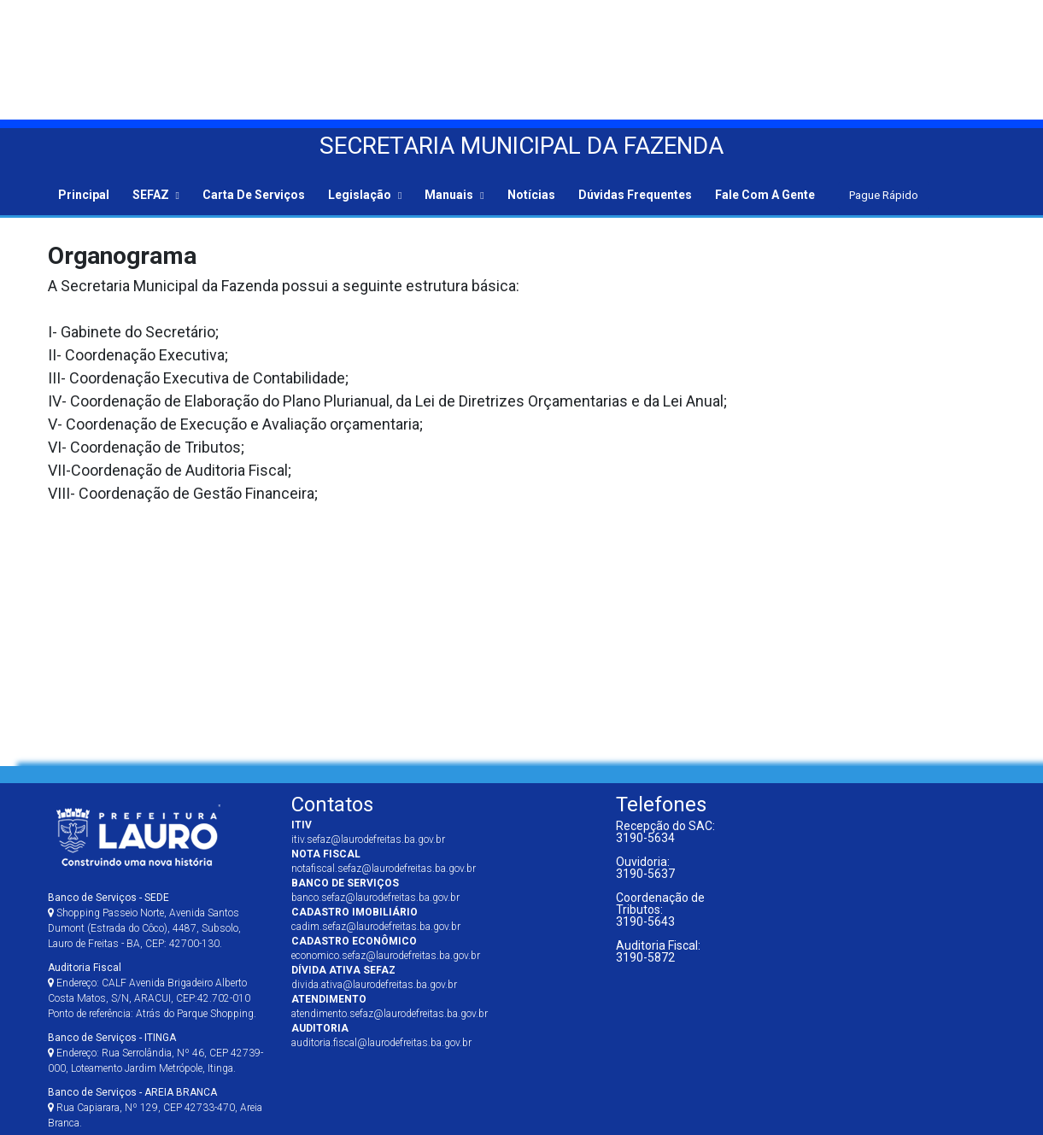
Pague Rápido (883, 195)
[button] (156, 193)
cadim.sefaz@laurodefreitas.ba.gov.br (375, 927)
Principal (83, 195)
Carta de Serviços (253, 195)
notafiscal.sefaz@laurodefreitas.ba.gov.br (383, 869)
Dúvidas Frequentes (635, 195)
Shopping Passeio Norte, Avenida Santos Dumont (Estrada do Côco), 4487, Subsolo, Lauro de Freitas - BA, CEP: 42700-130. (144, 921)
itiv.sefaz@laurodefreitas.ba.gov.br (368, 839)
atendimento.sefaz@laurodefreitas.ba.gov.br (389, 1014)
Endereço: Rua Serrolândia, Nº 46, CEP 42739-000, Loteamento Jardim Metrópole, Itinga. (155, 1053)
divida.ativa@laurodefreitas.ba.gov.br (374, 985)
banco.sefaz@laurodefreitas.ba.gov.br (375, 898)
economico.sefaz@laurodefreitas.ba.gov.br (385, 956)
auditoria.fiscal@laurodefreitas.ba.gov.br (381, 1043)
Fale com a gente (765, 195)
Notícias (531, 195)
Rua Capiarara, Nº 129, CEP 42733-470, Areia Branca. (155, 1107)
